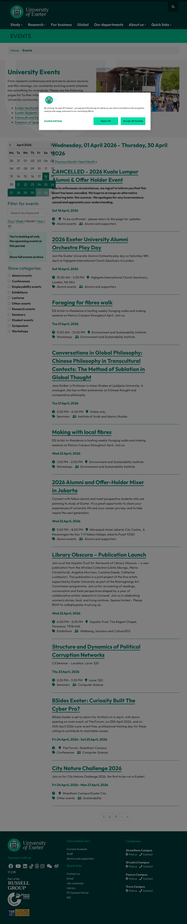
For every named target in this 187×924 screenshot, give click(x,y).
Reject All (106, 121)
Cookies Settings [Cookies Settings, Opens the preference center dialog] (53, 121)
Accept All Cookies (133, 121)
